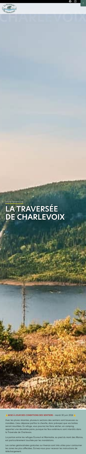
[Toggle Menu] (83, 3)
